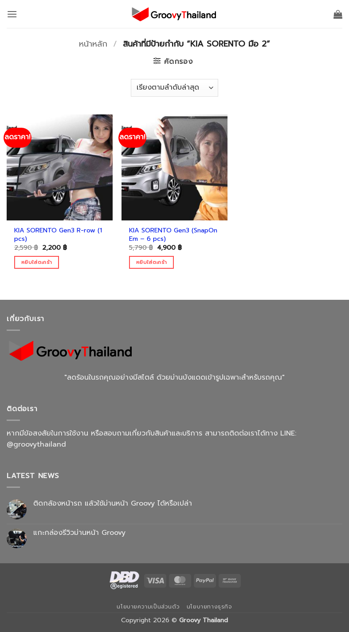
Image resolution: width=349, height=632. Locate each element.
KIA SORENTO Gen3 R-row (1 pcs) (58, 234)
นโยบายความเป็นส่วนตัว (148, 607)
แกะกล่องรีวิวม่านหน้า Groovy (79, 533)
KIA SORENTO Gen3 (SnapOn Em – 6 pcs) (173, 234)
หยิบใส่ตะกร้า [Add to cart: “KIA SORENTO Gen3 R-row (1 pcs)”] (36, 262)
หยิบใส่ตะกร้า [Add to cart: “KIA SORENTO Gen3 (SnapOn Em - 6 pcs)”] (151, 262)
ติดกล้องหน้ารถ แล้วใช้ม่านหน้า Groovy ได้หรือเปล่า (112, 503)
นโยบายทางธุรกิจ (209, 607)
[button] (12, 14)
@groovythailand (36, 444)
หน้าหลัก (93, 44)
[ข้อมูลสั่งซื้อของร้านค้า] (174, 88)
